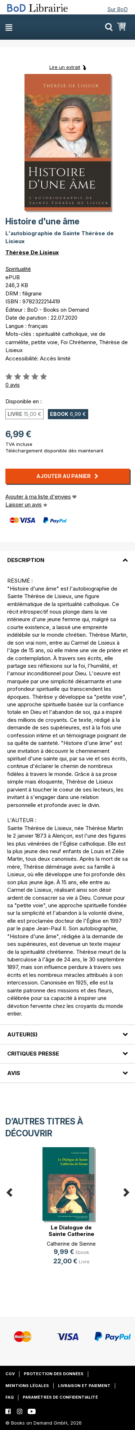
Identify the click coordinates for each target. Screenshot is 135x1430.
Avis (13, 1073)
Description (25, 560)
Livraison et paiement (84, 1385)
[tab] (67, 556)
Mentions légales (27, 1385)
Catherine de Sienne (71, 1244)
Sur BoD (117, 9)
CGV (10, 1373)
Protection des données (54, 1373)
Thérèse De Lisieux (32, 252)
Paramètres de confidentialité (60, 1397)
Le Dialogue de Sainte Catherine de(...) (71, 1234)
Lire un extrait (64, 67)
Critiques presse (33, 1053)
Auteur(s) (22, 1034)
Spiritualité (18, 269)
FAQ (9, 1397)
